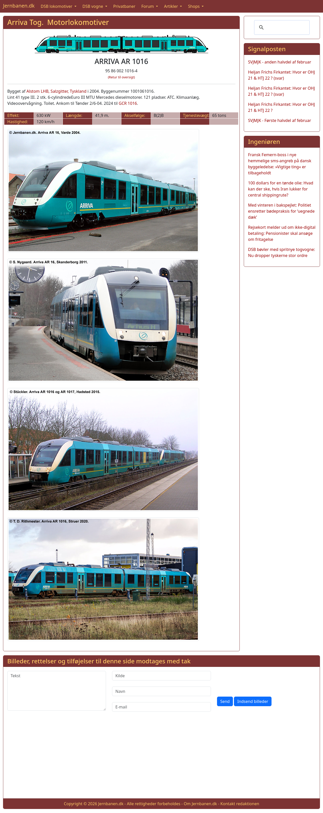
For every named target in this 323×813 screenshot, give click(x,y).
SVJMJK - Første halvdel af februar (279, 120)
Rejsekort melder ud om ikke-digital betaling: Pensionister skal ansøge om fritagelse (281, 233)
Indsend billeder (252, 701)
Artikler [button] (171, 6)
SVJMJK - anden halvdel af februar (279, 62)
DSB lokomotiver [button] (57, 6)
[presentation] (255, 681)
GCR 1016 (128, 103)
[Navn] (161, 691)
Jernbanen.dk (19, 5)
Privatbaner (124, 6)
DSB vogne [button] (93, 6)
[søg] (281, 27)
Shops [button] (194, 6)
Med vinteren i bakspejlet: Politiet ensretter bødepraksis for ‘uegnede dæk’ (281, 211)
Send (225, 701)
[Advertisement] (161, 759)
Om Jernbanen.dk (200, 803)
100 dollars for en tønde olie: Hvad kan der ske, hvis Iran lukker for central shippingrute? (280, 189)
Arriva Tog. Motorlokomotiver (58, 22)
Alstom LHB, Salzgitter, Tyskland (56, 91)
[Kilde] (161, 675)
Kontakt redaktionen (239, 803)
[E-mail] (161, 707)
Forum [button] (148, 6)
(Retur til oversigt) (121, 77)
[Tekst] (56, 691)
